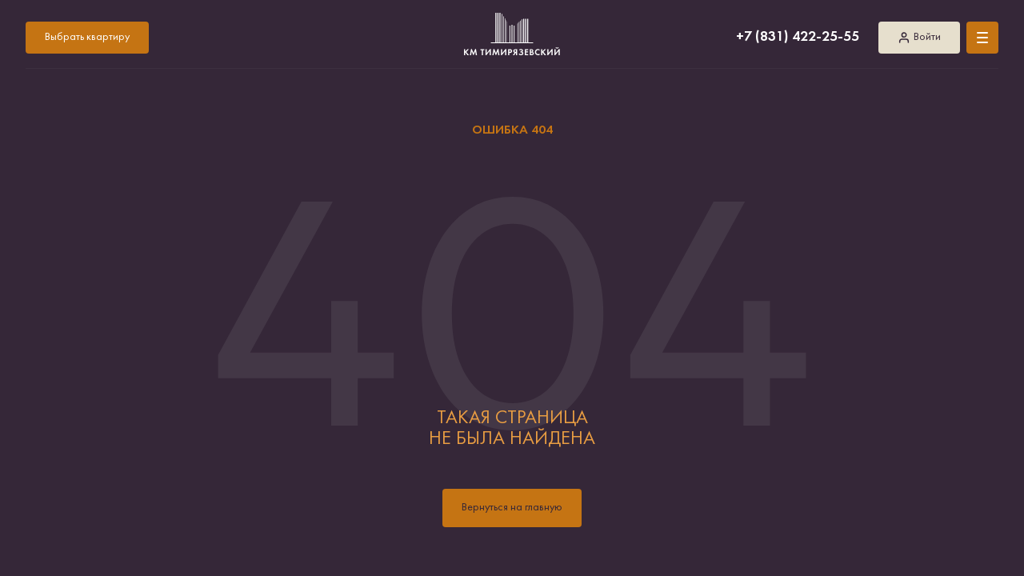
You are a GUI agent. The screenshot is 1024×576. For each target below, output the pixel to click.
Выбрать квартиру (87, 37)
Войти (919, 37)
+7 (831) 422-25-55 (797, 37)
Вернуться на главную (512, 507)
